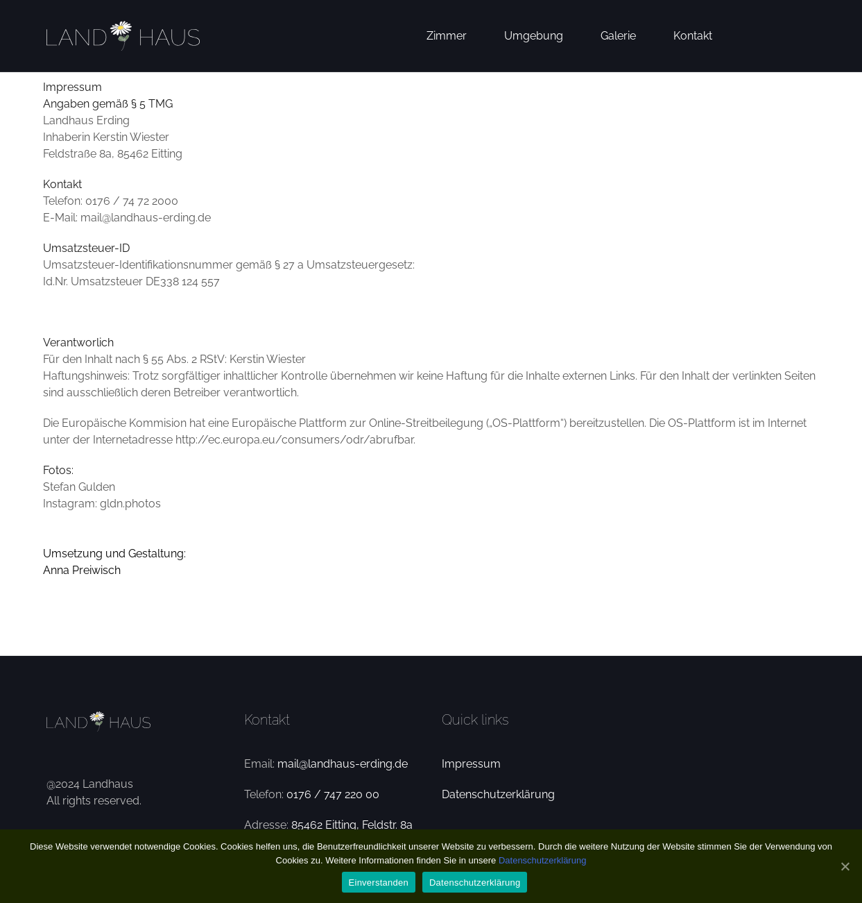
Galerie (618, 35)
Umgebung (533, 35)
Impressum (471, 763)
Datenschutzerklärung (498, 794)
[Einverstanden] (845, 866)
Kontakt (692, 35)
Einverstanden (378, 882)
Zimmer (446, 35)
